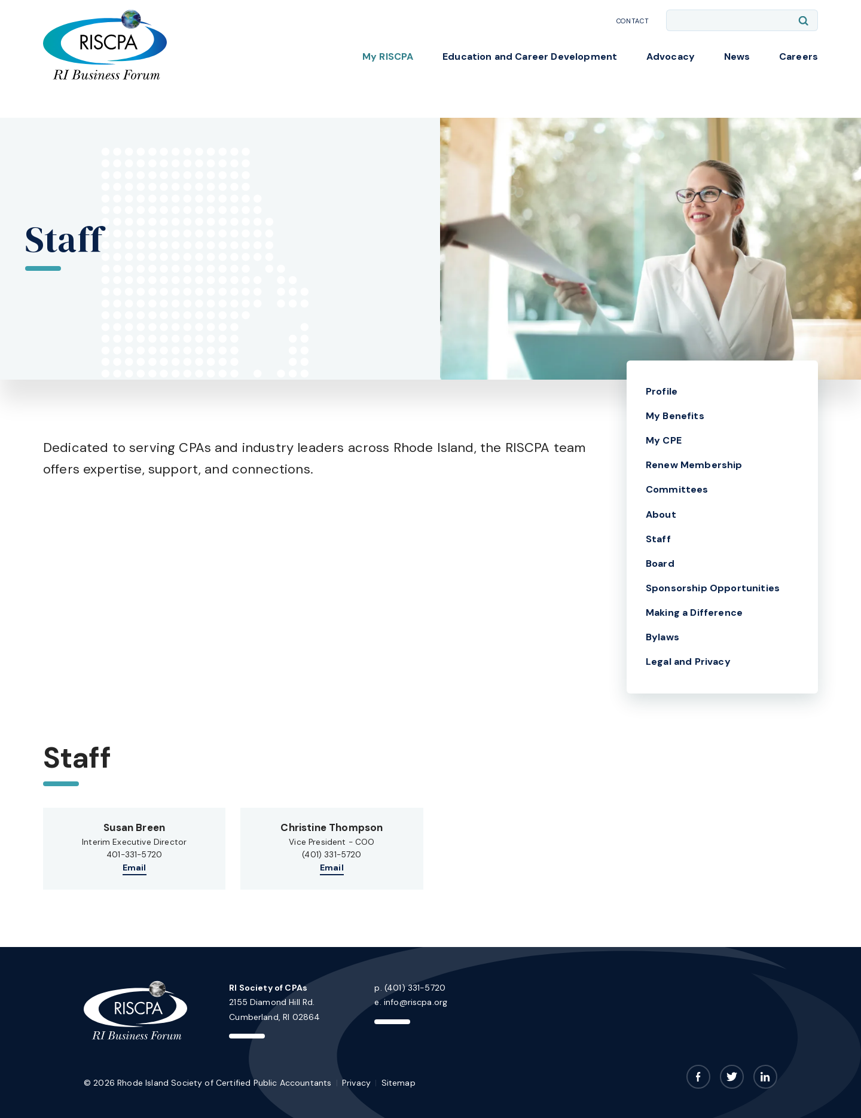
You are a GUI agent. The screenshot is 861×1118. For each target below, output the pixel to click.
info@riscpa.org (415, 1002)
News (737, 56)
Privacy (356, 1082)
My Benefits (675, 416)
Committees (677, 489)
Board (660, 563)
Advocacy (670, 56)
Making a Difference (694, 612)
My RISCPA (387, 56)
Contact (632, 21)
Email (134, 867)
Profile (661, 391)
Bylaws (662, 637)
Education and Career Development (529, 56)
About (661, 514)
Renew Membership (694, 465)
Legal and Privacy (688, 661)
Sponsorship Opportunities (713, 588)
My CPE (664, 440)
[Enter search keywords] (742, 20)
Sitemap (398, 1082)
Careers (798, 56)
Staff (658, 539)
